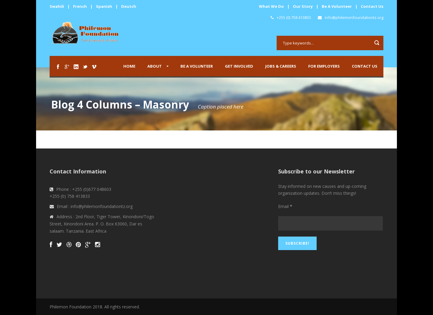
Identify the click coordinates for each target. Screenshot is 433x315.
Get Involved (239, 66)
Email (285, 206)
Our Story (303, 6)
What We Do (271, 6)
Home (129, 66)
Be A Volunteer (337, 6)
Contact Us (372, 6)
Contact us (364, 66)
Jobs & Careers (280, 66)
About (154, 66)
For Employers (324, 66)
